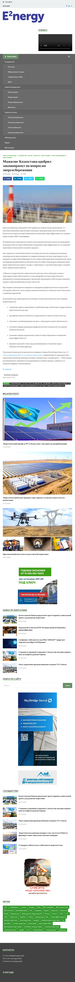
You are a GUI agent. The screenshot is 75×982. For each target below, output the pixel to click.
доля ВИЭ (7, 923)
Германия (38, 910)
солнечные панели (10, 930)
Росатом (47, 913)
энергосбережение (11, 386)
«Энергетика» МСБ (15, 77)
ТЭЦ (5, 917)
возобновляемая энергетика (50, 920)
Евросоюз (54, 910)
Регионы (11, 67)
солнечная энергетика (51, 927)
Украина (22, 917)
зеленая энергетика (19, 923)
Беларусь (32, 907)
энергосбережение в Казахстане (33, 386)
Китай (6, 913)
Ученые (30, 917)
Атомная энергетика (16, 122)
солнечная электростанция (33, 927)
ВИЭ (38, 907)
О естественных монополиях (31, 355)
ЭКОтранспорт (10, 137)
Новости (37, 155)
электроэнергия (50, 930)
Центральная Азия (42, 917)
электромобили (38, 930)
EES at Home (9, 148)
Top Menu (8, 2)
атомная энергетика (10, 920)
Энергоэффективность (58, 917)
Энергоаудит (13, 92)
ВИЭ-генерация (48, 907)
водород (36, 920)
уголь (28, 930)
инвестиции (32, 923)
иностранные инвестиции (12, 927)
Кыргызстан (15, 913)
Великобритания (21, 910)
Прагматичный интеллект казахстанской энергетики (25, 554)
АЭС (5, 907)
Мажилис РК (37, 383)
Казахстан (27, 383)
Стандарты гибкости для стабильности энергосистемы (41, 845)
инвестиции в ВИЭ (45, 923)
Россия (54, 913)
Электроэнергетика (15, 117)
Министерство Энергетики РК (32, 913)
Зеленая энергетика (15, 132)
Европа (46, 910)
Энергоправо (13, 97)
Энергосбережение (15, 102)
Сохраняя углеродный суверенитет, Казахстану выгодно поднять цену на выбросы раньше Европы (45, 653)
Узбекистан (13, 917)
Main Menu (12, 56)
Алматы (23, 907)
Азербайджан (13, 907)
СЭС (67, 913)
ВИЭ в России (8, 910)
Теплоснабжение (14, 127)
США (61, 913)
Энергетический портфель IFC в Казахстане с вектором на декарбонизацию (35, 444)
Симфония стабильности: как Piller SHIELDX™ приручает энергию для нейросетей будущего (42, 641)
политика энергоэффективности (56, 383)
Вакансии (11, 107)
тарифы (21, 930)
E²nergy (16, 174)
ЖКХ (10, 82)
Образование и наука (16, 72)
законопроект (16, 383)
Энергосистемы (11, 112)
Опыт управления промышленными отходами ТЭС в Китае (43, 664)
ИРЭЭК (30, 155)
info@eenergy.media (16, 955)
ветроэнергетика (25, 920)
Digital (7, 143)
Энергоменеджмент (12, 87)
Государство (10, 62)
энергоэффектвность (55, 386)
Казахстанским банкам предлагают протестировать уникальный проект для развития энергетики (45, 616)
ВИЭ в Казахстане (62, 907)
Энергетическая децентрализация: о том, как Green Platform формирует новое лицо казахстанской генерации (43, 834)
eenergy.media (16, 958)
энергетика (62, 930)
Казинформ (7, 369)
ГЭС (30, 910)
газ (63, 920)
